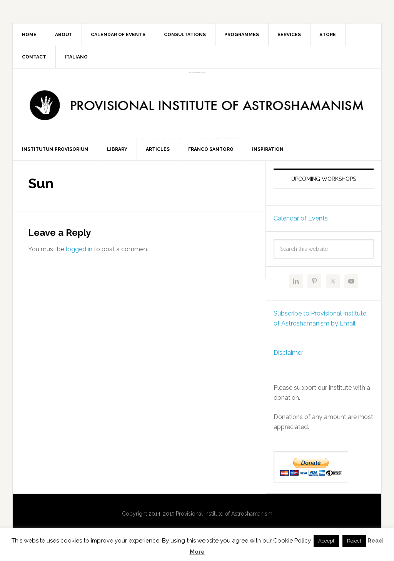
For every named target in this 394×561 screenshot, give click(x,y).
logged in (79, 253)
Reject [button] (354, 541)
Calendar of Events (301, 222)
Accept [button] (326, 541)
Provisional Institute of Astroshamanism (197, 72)
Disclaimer (288, 356)
